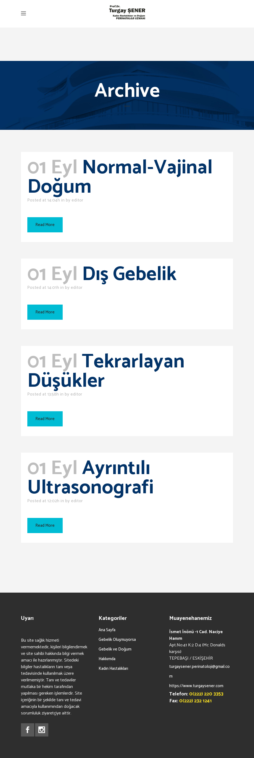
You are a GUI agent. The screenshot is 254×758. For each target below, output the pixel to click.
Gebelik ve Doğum (115, 649)
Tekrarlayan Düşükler (106, 371)
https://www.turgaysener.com (196, 685)
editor (77, 200)
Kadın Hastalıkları (113, 668)
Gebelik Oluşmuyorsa (117, 639)
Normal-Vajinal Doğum (120, 177)
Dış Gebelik (129, 275)
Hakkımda (107, 658)
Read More (45, 224)
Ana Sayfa (107, 630)
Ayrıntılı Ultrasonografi (90, 478)
